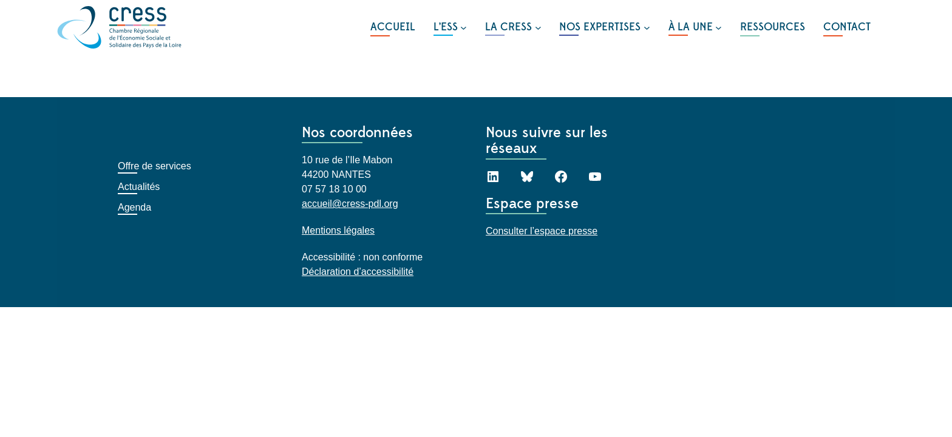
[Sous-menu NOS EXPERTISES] (604, 27)
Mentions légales (338, 230)
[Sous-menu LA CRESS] (513, 27)
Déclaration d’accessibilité (357, 271)
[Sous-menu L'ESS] (450, 27)
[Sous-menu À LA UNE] (695, 27)
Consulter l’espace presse (541, 231)
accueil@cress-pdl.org (350, 203)
